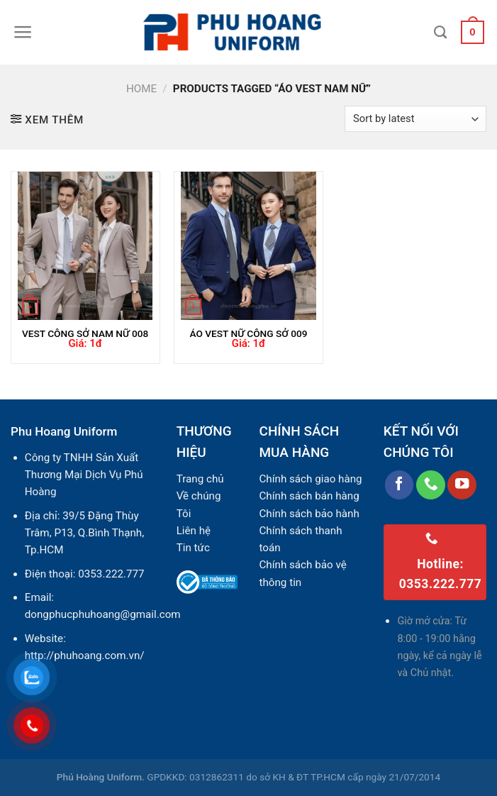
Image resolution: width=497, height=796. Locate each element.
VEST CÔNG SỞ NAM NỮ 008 (85, 333)
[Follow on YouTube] (461, 484)
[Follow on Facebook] (399, 484)
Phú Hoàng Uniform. (101, 777)
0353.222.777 (111, 574)
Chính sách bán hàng (309, 496)
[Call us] (430, 484)
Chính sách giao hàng (310, 478)
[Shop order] (415, 119)
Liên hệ (194, 530)
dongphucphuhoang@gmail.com (103, 614)
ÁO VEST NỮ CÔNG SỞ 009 (248, 333)
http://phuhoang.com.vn (82, 655)
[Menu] (23, 32)
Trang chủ (200, 478)
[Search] (440, 33)
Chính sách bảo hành (309, 513)
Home (141, 88)
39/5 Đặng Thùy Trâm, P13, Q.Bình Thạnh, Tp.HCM (84, 533)
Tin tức (193, 547)
